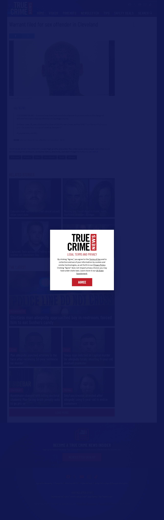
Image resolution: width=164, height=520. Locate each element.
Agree (82, 282)
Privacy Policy (99, 265)
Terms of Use (95, 259)
